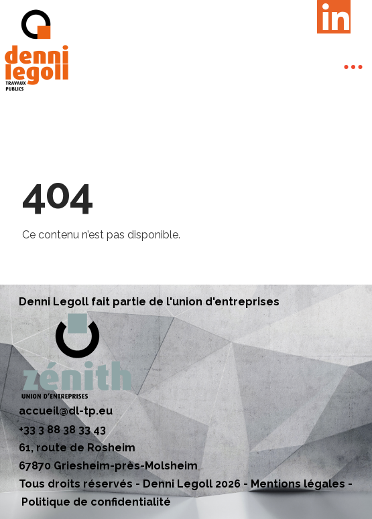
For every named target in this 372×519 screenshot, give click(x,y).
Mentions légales (298, 483)
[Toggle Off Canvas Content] (353, 67)
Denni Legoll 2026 (192, 483)
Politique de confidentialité (96, 502)
